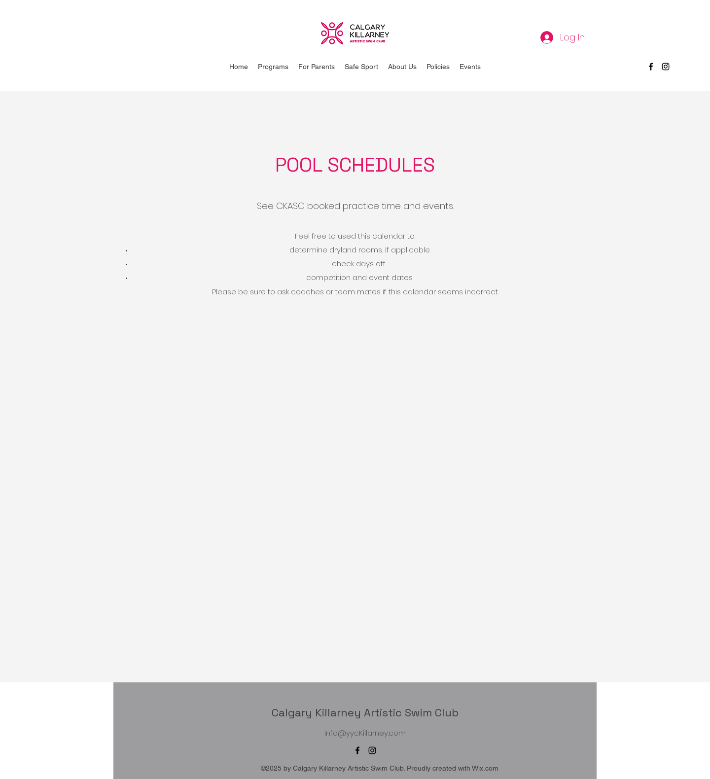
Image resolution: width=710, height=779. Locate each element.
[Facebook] (651, 66)
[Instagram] (666, 66)
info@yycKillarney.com (365, 733)
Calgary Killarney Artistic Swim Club (365, 712)
